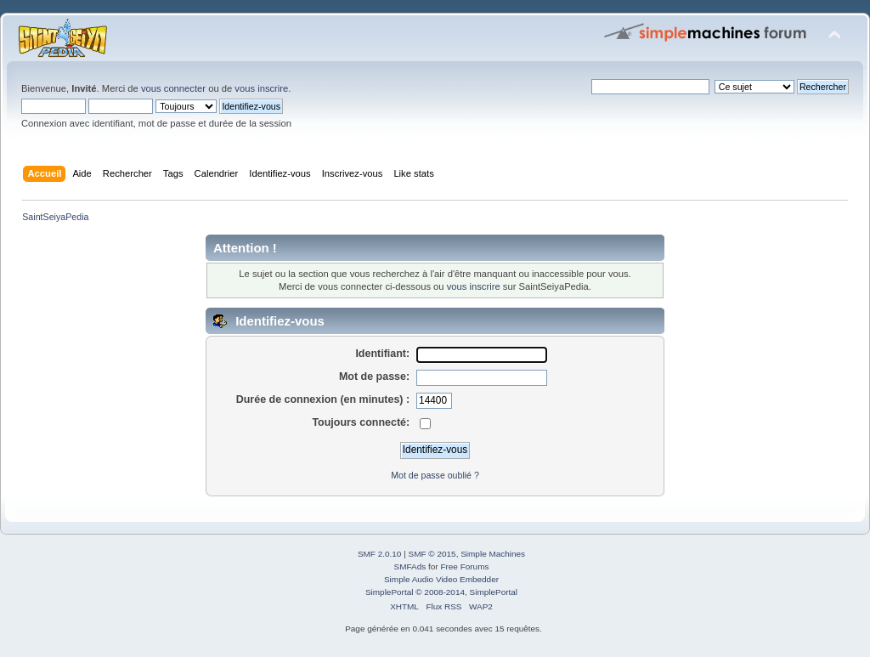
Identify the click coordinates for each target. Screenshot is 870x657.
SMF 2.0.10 (380, 553)
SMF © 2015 (432, 553)
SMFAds (410, 566)
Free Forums (464, 566)
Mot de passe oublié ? (435, 475)
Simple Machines (492, 553)
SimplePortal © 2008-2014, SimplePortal (441, 592)
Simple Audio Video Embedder (441, 579)
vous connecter (173, 88)
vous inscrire (261, 88)
